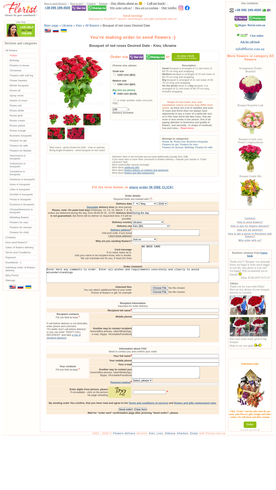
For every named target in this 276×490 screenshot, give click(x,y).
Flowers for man (194, 145)
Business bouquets (202, 142)
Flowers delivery (135, 486)
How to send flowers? (55, 4)
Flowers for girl (175, 145)
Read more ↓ (193, 129)
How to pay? (76, 4)
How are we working (81, 9)
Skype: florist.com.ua (256, 29)
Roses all (172, 142)
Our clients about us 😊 (126, 4)
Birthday (194, 148)
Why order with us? (56, 9)
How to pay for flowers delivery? (256, 230)
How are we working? (256, 233)
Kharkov (193, 486)
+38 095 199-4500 (181, 4)
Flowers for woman (178, 148)
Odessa (181, 486)
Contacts (91, 4)
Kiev (163, 486)
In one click (187, 57)
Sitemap (103, 4)
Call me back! (156, 4)
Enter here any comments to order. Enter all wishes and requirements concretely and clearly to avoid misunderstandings (138, 276)
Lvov (171, 486)
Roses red (185, 142)
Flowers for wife (209, 148)
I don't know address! (136, 231)
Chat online (256, 39)
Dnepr (205, 486)
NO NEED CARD (192, 251)
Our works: (104, 9)
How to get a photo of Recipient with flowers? (256, 239)
